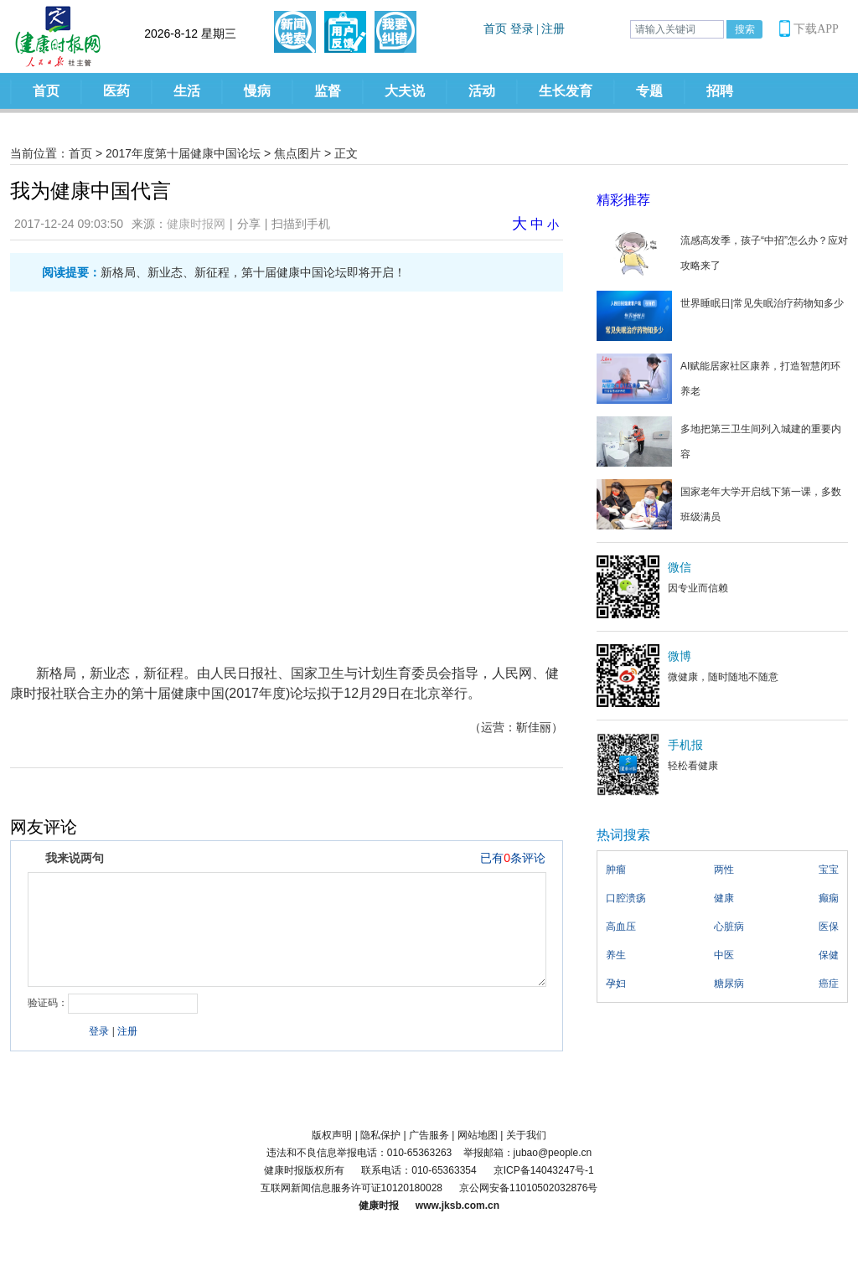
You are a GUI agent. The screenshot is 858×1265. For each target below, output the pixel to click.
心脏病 (729, 926)
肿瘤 (616, 869)
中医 (724, 955)
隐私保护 (380, 1135)
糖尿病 (729, 983)
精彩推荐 (623, 200)
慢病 (257, 91)
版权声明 (332, 1135)
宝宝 (829, 869)
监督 (327, 91)
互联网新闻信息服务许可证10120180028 (351, 1188)
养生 (616, 955)
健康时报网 (196, 223)
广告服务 (429, 1135)
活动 (481, 91)
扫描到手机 (300, 223)
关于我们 (526, 1135)
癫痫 (829, 898)
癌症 (829, 983)
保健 (829, 955)
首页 (46, 91)
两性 (724, 869)
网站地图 (477, 1135)
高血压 (621, 926)
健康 (724, 898)
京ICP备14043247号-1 (544, 1170)
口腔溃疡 (626, 898)
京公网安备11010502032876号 (528, 1188)
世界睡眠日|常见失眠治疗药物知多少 (762, 303)
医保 (829, 926)
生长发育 (565, 91)
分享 (249, 223)
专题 (649, 91)
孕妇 (616, 983)
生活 (186, 91)
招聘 (719, 91)
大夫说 (405, 91)
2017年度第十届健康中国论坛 (183, 153)
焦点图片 (297, 153)
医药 (116, 91)
